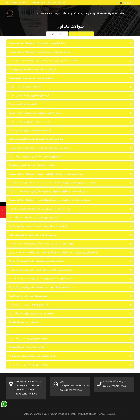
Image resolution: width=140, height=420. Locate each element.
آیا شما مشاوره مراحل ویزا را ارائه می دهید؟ (29, 121)
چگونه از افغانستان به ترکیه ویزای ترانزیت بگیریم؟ (32, 165)
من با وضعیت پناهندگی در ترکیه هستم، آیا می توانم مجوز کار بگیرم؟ (40, 270)
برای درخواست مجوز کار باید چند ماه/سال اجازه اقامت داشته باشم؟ (41, 243)
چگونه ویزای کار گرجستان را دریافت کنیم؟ (28, 364)
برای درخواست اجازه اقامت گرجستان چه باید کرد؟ (32, 356)
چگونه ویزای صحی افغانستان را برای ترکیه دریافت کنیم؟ (35, 156)
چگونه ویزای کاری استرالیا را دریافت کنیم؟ (29, 304)
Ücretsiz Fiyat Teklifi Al (111, 13)
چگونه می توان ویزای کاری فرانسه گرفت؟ (28, 296)
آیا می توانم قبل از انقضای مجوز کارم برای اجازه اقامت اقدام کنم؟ (39, 208)
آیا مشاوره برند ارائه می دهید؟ (23, 104)
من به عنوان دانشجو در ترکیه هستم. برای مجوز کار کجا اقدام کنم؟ (40, 278)
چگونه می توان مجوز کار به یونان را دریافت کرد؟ (31, 313)
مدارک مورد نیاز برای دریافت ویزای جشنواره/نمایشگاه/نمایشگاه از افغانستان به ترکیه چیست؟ (53, 182)
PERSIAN (126, 3)
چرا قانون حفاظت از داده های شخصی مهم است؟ (32, 69)
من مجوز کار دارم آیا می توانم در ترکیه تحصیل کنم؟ (32, 235)
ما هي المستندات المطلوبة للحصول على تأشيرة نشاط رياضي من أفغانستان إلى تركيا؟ (48, 191)
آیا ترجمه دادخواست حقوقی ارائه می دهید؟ (30, 130)
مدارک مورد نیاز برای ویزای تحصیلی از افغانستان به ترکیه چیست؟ (39, 147)
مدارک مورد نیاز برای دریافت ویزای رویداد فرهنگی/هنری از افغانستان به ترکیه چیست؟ (49, 200)
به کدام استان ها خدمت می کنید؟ (25, 86)
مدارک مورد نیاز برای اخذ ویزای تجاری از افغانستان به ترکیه (36, 139)
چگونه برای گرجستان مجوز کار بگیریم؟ (27, 347)
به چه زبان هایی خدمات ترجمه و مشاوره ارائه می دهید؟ (35, 113)
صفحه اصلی (57, 34)
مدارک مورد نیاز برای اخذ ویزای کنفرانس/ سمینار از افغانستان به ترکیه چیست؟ (46, 174)
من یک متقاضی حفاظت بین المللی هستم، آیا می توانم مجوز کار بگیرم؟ (42, 287)
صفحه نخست (44, 13)
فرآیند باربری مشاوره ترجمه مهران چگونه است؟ (31, 78)
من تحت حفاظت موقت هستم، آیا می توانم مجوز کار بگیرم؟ (36, 261)
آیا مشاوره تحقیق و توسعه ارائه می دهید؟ (29, 95)
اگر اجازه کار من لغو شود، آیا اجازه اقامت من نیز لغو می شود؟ (38, 226)
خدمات (65, 13)
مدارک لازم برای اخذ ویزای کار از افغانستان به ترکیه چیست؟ (37, 43)
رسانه (80, 13)
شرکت (56, 13)
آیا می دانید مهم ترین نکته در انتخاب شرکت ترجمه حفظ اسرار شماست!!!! (43, 60)
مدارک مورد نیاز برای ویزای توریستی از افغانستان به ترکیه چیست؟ (39, 52)
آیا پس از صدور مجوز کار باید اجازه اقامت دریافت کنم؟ (34, 217)
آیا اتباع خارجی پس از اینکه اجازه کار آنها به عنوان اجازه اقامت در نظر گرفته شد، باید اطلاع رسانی (53, 252)
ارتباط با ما (90, 13)
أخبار (73, 13)
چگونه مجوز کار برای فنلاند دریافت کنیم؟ (28, 338)
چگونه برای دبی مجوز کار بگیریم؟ (24, 322)
